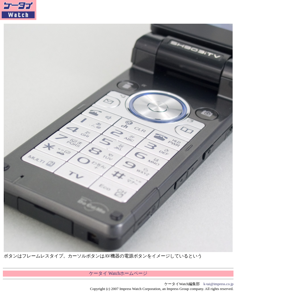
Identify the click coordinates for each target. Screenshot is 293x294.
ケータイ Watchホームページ (118, 273)
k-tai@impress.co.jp (218, 284)
